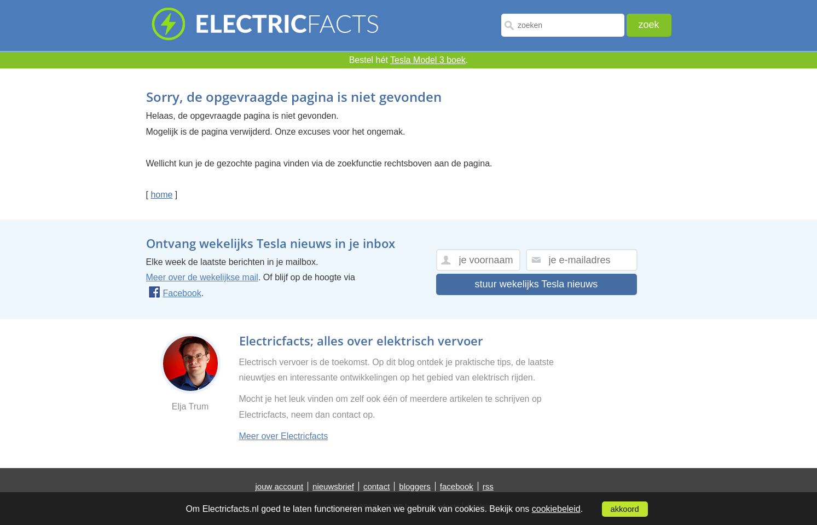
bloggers (415, 486)
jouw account (280, 486)
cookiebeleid (556, 509)
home (161, 194)
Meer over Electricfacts (283, 436)
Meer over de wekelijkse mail (202, 277)
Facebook (174, 293)
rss (488, 486)
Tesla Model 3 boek (428, 60)
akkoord (625, 509)
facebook (456, 486)
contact (376, 486)
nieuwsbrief (333, 486)
